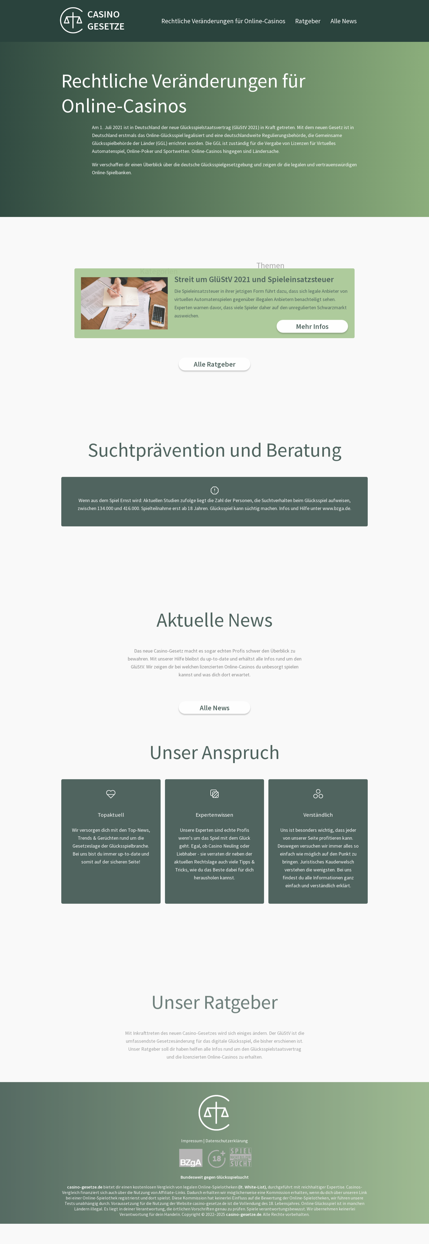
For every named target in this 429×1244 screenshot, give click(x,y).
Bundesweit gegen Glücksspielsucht (215, 1189)
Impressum (191, 1152)
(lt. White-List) (252, 1199)
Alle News (344, 21)
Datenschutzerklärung (226, 1152)
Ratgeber (307, 21)
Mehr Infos (312, 338)
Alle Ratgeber (215, 376)
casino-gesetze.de (84, 1199)
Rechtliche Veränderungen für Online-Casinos (223, 21)
